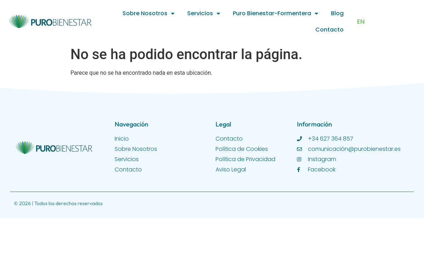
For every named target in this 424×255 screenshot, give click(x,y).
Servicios (203, 13)
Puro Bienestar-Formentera (275, 13)
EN (361, 21)
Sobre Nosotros (148, 13)
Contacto (329, 30)
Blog (337, 13)
